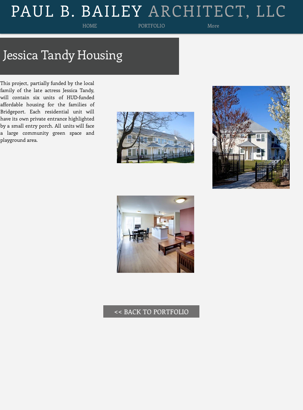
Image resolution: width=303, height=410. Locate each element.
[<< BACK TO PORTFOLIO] (151, 311)
